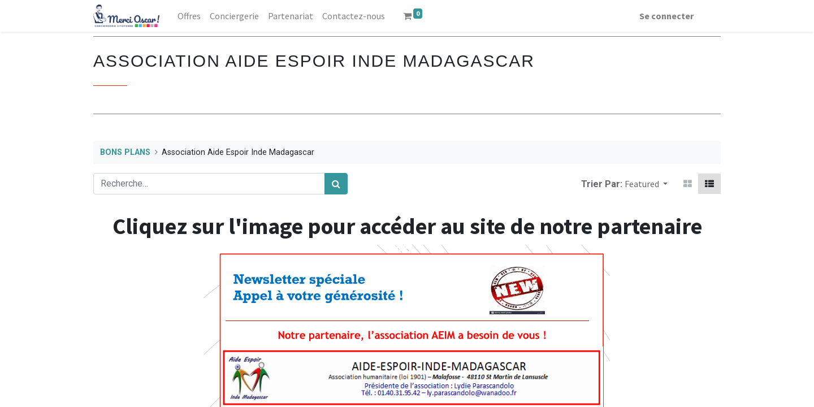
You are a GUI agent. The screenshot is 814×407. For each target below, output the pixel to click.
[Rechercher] (336, 183)
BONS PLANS (125, 152)
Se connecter (666, 15)
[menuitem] (189, 16)
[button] (646, 184)
